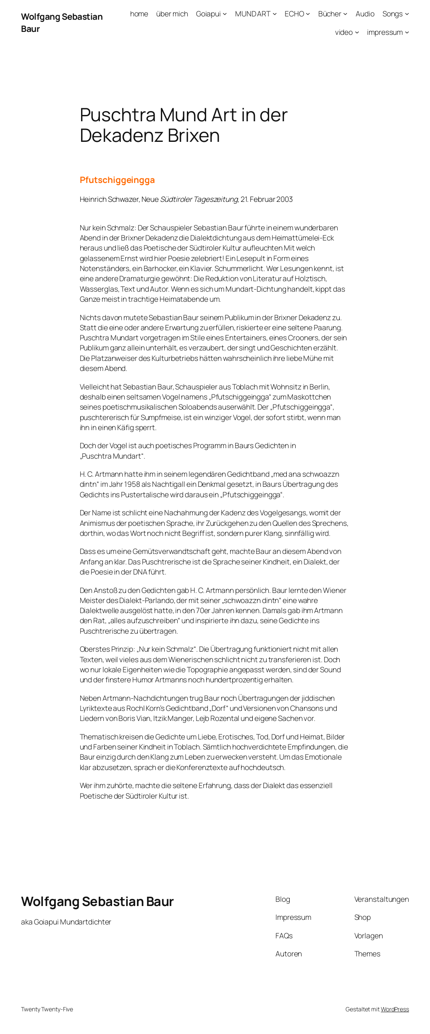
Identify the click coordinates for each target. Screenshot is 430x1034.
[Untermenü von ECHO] (308, 13)
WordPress (395, 1009)
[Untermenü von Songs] (407, 13)
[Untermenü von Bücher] (345, 13)
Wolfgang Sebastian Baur (97, 901)
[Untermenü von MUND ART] (275, 13)
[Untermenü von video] (357, 31)
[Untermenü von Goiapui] (225, 13)
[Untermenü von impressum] (407, 31)
